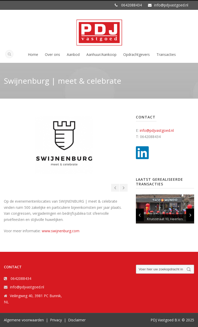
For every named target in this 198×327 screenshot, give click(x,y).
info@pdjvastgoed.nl (157, 130)
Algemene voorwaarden (24, 319)
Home (33, 54)
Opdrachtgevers (136, 54)
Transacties (166, 54)
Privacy (56, 319)
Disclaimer (77, 319)
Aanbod (73, 54)
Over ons (52, 54)
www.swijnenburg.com (60, 230)
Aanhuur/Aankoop (101, 54)
